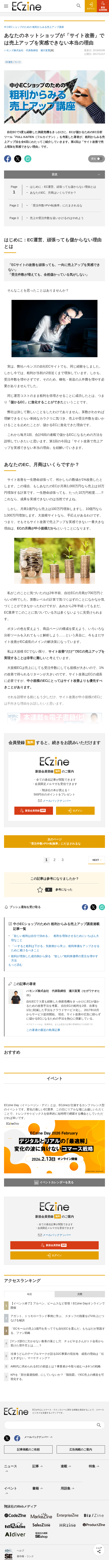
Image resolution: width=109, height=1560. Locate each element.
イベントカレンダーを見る (54, 1182)
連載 (66, 1467)
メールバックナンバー (54, 800)
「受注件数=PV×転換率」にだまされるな (56, 205)
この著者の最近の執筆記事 (43, 1030)
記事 (37, 1467)
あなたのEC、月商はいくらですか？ (53, 192)
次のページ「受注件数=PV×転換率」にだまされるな (54, 841)
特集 (94, 1467)
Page (14, 205)
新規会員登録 (33, 811)
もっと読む (15, 964)
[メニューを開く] (6, 6)
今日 (29, 1294)
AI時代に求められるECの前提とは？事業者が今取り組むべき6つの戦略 (56, 1366)
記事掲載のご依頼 (28, 1449)
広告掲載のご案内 (80, 1449)
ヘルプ (20, 1550)
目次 (76, 174)
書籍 (37, 1489)
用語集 (68, 1489)
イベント (10, 1491)
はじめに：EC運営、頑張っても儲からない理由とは (63, 186)
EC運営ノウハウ (13, 62)
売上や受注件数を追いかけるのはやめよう (57, 218)
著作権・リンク (25, 1556)
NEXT (98, 860)
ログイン (74, 811)
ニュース (10, 1469)
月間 (79, 1294)
